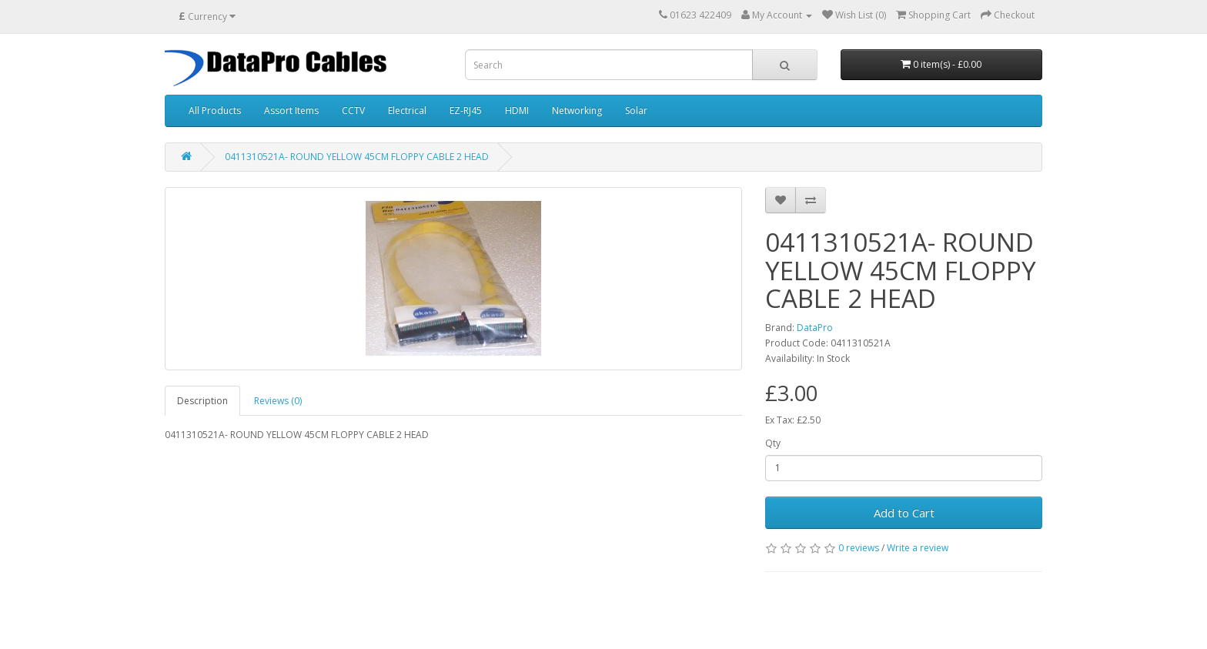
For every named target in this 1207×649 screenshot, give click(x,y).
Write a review (917, 547)
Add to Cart (904, 512)
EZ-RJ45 (466, 110)
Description (202, 400)
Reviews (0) (278, 400)
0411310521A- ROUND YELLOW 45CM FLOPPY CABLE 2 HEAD (357, 156)
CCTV (353, 110)
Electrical (407, 110)
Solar (636, 110)
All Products (215, 110)
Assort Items (291, 110)
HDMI (517, 110)
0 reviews (858, 547)
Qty (773, 443)
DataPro (815, 327)
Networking (577, 110)
